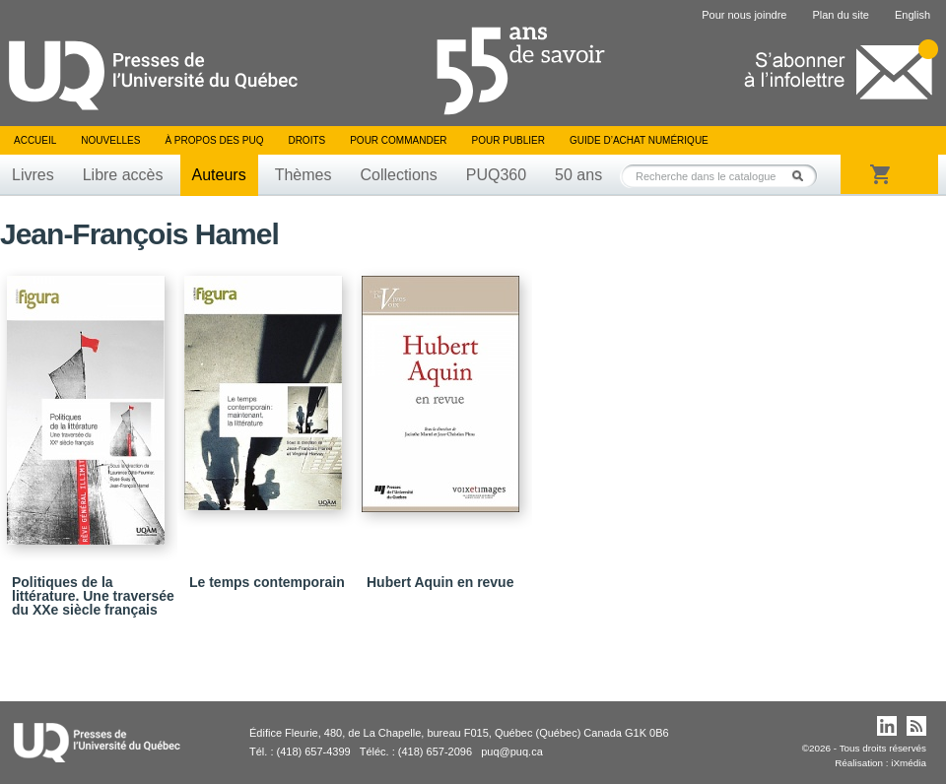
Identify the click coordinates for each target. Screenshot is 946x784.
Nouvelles (110, 140)
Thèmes (303, 174)
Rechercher (803, 175)
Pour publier (508, 140)
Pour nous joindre (744, 15)
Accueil (35, 140)
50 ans (578, 174)
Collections (398, 174)
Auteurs (219, 174)
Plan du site (840, 15)
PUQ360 (496, 174)
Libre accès (123, 174)
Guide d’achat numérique (639, 140)
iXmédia (908, 762)
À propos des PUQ (214, 140)
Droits (306, 140)
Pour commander (398, 140)
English (912, 15)
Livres (33, 174)
